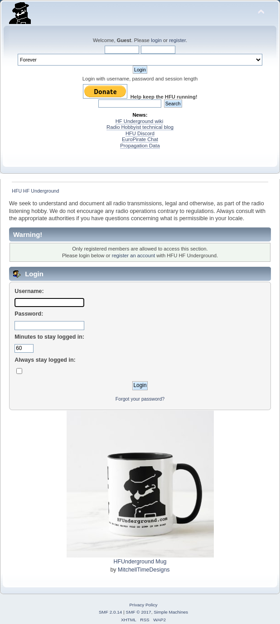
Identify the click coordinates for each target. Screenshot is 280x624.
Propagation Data (139, 145)
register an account (133, 255)
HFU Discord (140, 133)
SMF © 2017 (138, 612)
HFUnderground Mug (139, 561)
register (177, 40)
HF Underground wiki (139, 121)
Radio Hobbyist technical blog (140, 127)
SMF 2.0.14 (110, 612)
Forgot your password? (140, 399)
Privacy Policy (143, 604)
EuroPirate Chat (140, 139)
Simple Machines (171, 612)
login (156, 40)
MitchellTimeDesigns (144, 570)
